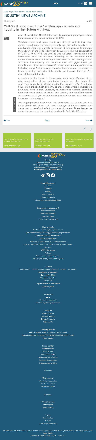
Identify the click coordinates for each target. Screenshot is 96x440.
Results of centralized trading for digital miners (48, 332)
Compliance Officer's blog (48, 219)
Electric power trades (48, 238)
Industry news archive (34, 12)
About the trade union (48, 381)
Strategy (48, 189)
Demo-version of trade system (48, 256)
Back (47, 120)
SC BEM (48, 266)
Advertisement (48, 407)
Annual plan (48, 405)
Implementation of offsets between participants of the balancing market (48, 269)
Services (48, 247)
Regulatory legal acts (48, 300)
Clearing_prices (48, 287)
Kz (79, 3)
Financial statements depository (48, 200)
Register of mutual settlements (48, 284)
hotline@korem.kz (40, 165)
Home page (8, 12)
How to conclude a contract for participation (48, 241)
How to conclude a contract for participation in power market (48, 244)
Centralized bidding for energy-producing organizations (48, 233)
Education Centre (48, 387)
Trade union (48, 378)
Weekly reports (48, 313)
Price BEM (48, 281)
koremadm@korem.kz (45, 162)
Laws (48, 297)
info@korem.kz (40, 167)
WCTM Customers (48, 250)
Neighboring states (48, 278)
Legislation (48, 294)
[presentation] (84, 129)
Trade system (48, 418)
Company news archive (48, 360)
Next (87, 120)
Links (48, 415)
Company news (48, 349)
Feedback (48, 371)
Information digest (48, 354)
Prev (9, 120)
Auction (48, 421)
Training (48, 253)
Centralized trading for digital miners (48, 230)
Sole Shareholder (48, 211)
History (48, 192)
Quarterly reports (48, 319)
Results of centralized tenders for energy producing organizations (48, 335)
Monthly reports (48, 316)
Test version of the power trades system (48, 259)
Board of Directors (48, 214)
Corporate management (48, 208)
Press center (19, 12)
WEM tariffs (48, 322)
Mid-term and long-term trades (48, 236)
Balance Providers (48, 275)
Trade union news (48, 384)
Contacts (48, 394)
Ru (82, 3)
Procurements (48, 402)
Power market (48, 338)
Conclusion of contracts (48, 272)
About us (48, 186)
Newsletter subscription (48, 357)
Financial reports (48, 197)
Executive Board (48, 216)
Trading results (48, 330)
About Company (48, 183)
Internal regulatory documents (48, 303)
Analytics (48, 311)
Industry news (48, 351)
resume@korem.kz (41, 169)
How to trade (48, 227)
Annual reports (48, 194)
